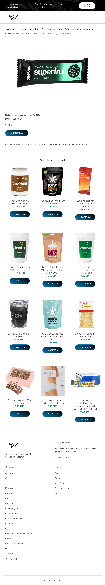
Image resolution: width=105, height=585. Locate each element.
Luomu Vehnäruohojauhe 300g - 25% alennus (85, 270)
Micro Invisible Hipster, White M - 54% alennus (52, 401)
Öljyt (7, 528)
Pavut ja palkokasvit (14, 543)
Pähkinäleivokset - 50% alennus (19, 401)
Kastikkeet (10, 488)
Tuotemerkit (23, 115)
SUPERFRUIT (36, 115)
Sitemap (58, 493)
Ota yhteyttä (60, 478)
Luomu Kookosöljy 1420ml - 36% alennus (19, 202)
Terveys (9, 553)
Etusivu (8, 33)
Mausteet (9, 523)
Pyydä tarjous (87, 5)
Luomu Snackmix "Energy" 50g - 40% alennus (85, 203)
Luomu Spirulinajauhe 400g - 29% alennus (19, 268)
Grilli (7, 478)
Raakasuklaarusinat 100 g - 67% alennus (52, 202)
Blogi (57, 473)
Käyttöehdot (61, 483)
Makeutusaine (11, 513)
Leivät (8, 498)
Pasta (8, 538)
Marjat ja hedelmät (14, 518)
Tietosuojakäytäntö (64, 488)
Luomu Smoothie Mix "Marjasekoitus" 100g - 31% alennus (52, 270)
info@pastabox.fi (63, 457)
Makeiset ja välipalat (15, 508)
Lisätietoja (17, 133)
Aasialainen (10, 473)
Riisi (7, 548)
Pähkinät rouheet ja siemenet (19, 533)
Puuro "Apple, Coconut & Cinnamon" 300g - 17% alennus (52, 336)
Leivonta (9, 503)
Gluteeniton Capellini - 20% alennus (85, 335)
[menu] (97, 17)
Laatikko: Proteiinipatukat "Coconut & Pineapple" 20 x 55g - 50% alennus (85, 404)
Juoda (8, 483)
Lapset (8, 493)
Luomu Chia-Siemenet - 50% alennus (19, 335)
